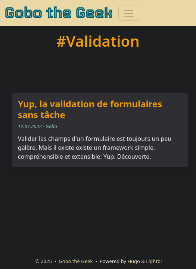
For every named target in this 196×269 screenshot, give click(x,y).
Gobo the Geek (58, 13)
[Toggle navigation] (128, 13)
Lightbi (154, 261)
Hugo (133, 261)
